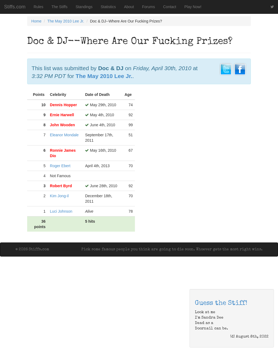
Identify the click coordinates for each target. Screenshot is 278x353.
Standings (83, 7)
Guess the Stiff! (221, 303)
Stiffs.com (15, 6)
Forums (148, 7)
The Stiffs (60, 7)
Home (36, 21)
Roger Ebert (60, 166)
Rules (38, 7)
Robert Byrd (61, 186)
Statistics (108, 7)
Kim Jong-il (59, 196)
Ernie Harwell (62, 115)
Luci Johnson (61, 211)
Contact (169, 7)
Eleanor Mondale (64, 135)
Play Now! (192, 7)
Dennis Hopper (63, 105)
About (129, 7)
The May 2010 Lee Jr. (65, 21)
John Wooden (62, 125)
